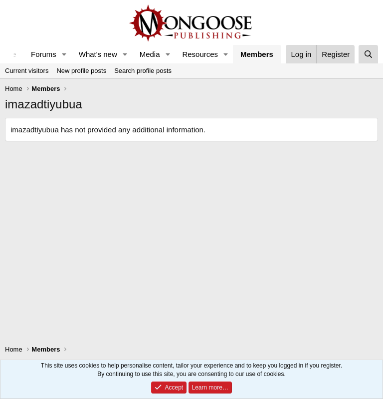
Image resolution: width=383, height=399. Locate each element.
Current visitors (26, 70)
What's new (98, 54)
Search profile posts (143, 70)
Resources (200, 54)
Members (256, 54)
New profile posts (81, 70)
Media (150, 54)
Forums (43, 54)
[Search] (368, 54)
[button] (64, 54)
